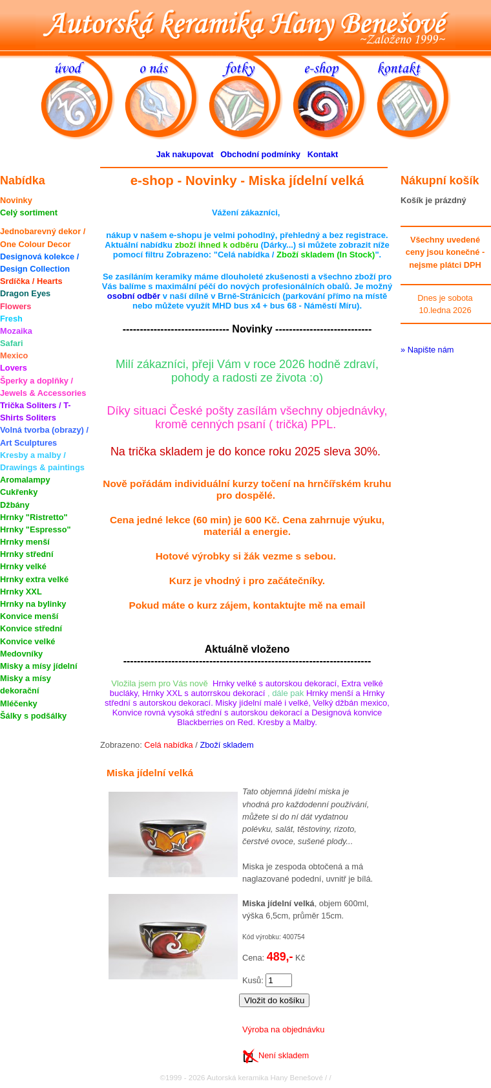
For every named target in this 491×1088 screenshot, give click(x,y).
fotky (251, 96)
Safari (11, 343)
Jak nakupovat (185, 154)
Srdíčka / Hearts (31, 281)
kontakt (419, 96)
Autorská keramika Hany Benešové (245, 24)
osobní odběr (133, 296)
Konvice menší (29, 616)
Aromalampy (25, 479)
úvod (83, 96)
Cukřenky (18, 492)
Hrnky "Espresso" (35, 529)
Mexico (14, 355)
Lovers (13, 368)
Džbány (15, 505)
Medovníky (21, 653)
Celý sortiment (28, 212)
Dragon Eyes (25, 293)
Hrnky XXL (21, 591)
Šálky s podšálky (33, 716)
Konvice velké (27, 641)
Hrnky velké (23, 566)
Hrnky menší (25, 542)
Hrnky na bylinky (33, 604)
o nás (167, 96)
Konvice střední (31, 628)
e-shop (335, 96)
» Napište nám (427, 349)
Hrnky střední (27, 554)
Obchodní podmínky (260, 154)
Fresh (11, 318)
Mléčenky (18, 703)
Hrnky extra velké (34, 579)
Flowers (15, 306)
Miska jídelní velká (150, 772)
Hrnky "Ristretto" (34, 517)
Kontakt (323, 154)
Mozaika (16, 331)
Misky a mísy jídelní (39, 666)
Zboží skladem (226, 745)
